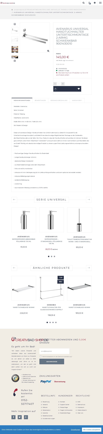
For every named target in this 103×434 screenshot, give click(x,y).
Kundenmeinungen (49, 418)
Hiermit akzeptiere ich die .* (57, 356)
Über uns (80, 413)
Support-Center (64, 404)
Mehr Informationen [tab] (22, 100)
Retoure (45, 407)
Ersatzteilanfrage (65, 413)
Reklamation (46, 410)
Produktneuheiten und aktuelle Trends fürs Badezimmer (56, 9)
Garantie (45, 413)
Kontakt (62, 402)
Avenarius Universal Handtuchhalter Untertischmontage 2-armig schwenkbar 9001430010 (72, 36)
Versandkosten (70, 60)
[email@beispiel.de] (54, 351)
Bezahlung (46, 402)
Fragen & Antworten (66, 410)
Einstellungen (75, 430)
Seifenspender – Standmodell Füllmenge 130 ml (51, 241)
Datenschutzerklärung (64, 356)
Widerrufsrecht (82, 410)
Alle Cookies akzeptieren (91, 430)
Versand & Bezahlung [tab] (58, 100)
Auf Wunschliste (78, 90)
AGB (79, 402)
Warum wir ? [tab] (77, 100)
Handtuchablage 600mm (23, 307)
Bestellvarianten (48, 416)
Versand (45, 404)
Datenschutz (81, 404)
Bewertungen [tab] (40, 100)
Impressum (81, 407)
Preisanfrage (64, 407)
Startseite (19, 10)
